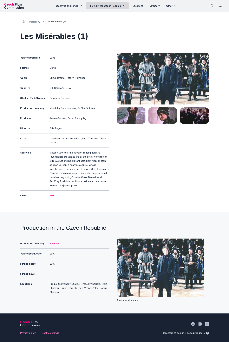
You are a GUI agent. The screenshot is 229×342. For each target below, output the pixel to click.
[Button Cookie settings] (50, 333)
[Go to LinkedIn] (206, 324)
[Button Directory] (155, 5)
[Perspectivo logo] (30, 325)
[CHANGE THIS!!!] (23, 22)
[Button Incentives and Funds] (68, 5)
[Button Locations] (138, 5)
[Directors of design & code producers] (186, 333)
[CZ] (220, 5)
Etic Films (55, 243)
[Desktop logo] (14, 6)
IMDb (52, 195)
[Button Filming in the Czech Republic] (107, 5)
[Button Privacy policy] (28, 333)
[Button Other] (171, 5)
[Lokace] (34, 21)
